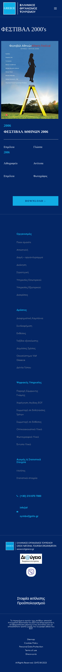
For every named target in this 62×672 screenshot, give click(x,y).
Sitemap (31, 639)
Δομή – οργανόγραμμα (30, 257)
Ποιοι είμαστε (24, 242)
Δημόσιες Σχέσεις (26, 348)
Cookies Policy (31, 643)
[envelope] (31, 511)
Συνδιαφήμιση (24, 325)
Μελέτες (21, 470)
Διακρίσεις (22, 294)
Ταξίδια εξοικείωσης (27, 340)
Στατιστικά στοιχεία (27, 478)
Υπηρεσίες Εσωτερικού (29, 279)
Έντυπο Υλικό (24, 444)
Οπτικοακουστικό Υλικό (29, 429)
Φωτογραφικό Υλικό (28, 436)
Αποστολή (22, 249)
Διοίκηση (21, 264)
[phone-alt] (29, 496)
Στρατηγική (23, 272)
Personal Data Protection (31, 646)
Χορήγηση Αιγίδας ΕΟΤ (29, 402)
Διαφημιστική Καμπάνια (30, 318)
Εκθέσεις (21, 333)
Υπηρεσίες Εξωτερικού (29, 287)
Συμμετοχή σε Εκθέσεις (29, 421)
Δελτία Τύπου (24, 367)
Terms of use (31, 650)
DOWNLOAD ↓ (35, 201)
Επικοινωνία (31, 654)
